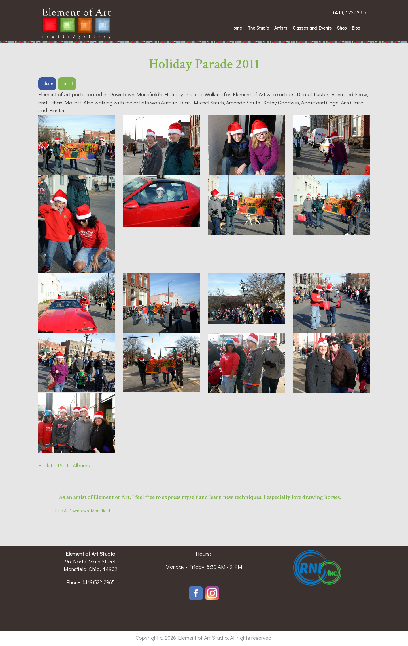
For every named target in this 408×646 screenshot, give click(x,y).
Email (67, 83)
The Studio (258, 28)
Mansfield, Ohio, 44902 (90, 568)
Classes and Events (312, 28)
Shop (342, 28)
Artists (280, 28)
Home (236, 28)
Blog (356, 28)
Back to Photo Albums (64, 465)
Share (47, 83)
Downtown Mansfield (88, 510)
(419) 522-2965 (349, 12)
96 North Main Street (90, 561)
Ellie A (61, 510)
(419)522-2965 (99, 582)
